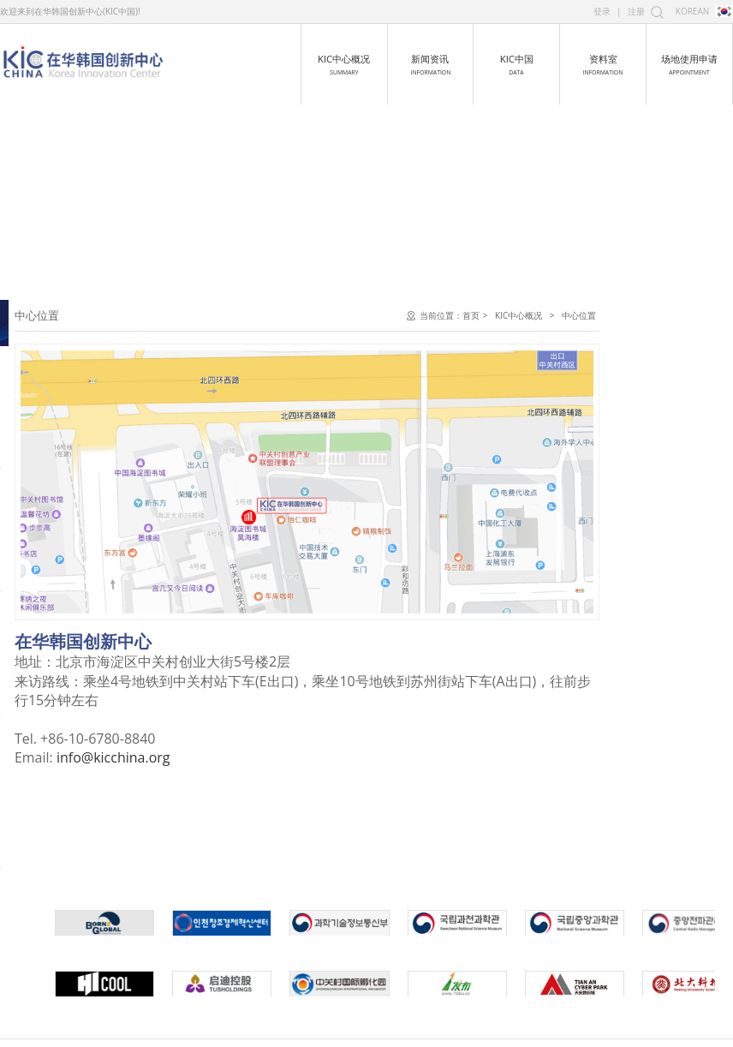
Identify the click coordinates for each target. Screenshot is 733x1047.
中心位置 (37, 472)
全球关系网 (41, 503)
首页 (602, 315)
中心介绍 (37, 315)
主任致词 (37, 378)
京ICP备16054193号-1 (483, 1027)
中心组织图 (41, 409)
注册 (636, 11)
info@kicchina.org (245, 757)
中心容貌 (37, 440)
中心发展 (37, 346)
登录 (602, 11)
